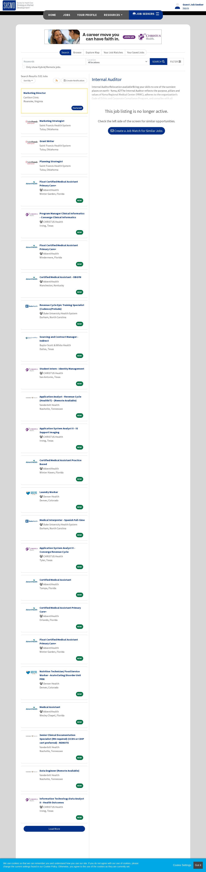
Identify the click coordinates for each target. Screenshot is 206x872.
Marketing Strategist (52, 120)
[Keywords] (54, 61)
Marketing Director (34, 92)
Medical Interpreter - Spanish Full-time (62, 520)
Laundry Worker (49, 492)
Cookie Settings (182, 865)
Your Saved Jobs (135, 52)
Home (52, 15)
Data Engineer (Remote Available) (59, 770)
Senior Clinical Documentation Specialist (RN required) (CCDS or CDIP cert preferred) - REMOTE (62, 738)
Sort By (27, 80)
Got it (198, 865)
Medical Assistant (50, 707)
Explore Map (92, 52)
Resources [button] (112, 15)
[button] (175, 61)
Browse (77, 52)
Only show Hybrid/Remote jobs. (43, 67)
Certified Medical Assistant (55, 579)
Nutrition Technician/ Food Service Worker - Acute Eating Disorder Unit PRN (60, 675)
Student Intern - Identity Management (62, 368)
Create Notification (74, 80)
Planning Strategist (51, 161)
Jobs (66, 15)
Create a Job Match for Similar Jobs (136, 131)
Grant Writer (47, 141)
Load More (54, 828)
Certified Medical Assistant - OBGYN (60, 277)
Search (65, 52)
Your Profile (87, 15)
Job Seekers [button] (146, 14)
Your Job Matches (113, 52)
